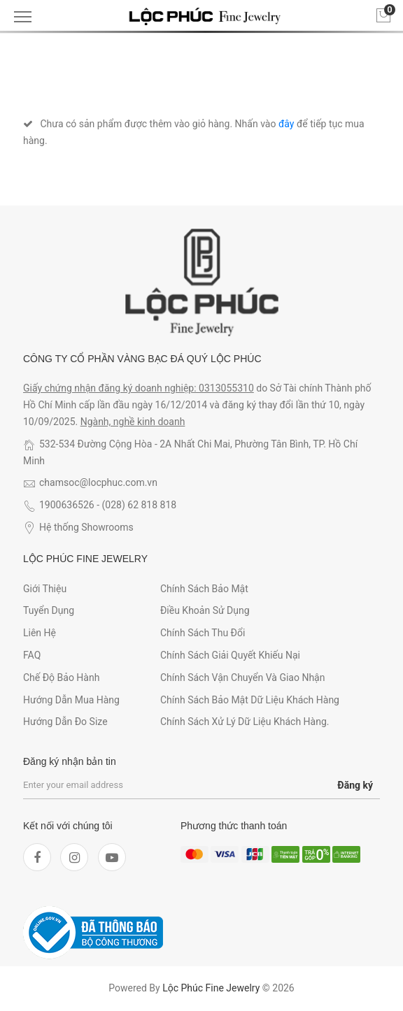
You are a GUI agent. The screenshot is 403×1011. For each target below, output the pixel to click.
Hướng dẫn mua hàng (71, 699)
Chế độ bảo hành (61, 677)
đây (286, 123)
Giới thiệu (44, 588)
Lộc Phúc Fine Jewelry (211, 988)
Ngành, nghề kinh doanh (132, 421)
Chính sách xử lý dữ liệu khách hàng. (245, 721)
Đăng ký (355, 785)
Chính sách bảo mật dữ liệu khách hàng (249, 699)
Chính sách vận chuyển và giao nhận (242, 677)
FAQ (32, 655)
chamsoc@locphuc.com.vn (98, 482)
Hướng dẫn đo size (65, 721)
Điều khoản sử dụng (205, 610)
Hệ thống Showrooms (86, 527)
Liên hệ (39, 632)
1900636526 (66, 504)
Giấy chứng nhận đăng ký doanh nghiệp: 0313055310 (138, 388)
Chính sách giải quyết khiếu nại (230, 655)
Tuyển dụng (48, 610)
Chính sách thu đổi (202, 632)
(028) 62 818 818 (139, 504)
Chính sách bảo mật (204, 588)
